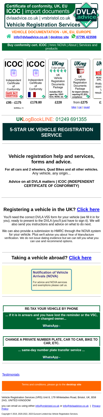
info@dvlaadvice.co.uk (31, 37)
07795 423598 (86, 37)
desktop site (59, 37)
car (80, 107)
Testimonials (10, 374)
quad (87, 107)
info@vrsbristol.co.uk (47, 405)
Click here (88, 209)
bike (73, 107)
